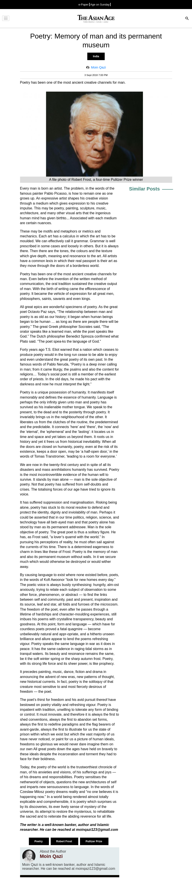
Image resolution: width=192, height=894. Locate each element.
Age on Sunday (100, 4)
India (96, 56)
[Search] (187, 18)
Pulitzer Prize (94, 841)
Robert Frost (64, 841)
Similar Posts (144, 189)
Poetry (38, 841)
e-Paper (83, 4)
